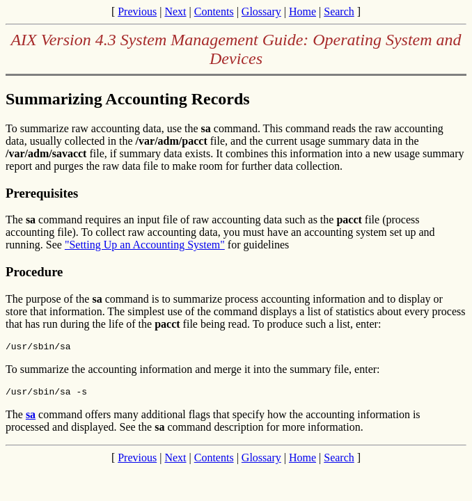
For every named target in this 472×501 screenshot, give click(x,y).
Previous (137, 11)
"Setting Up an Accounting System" (145, 244)
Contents (214, 11)
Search (339, 11)
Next (175, 11)
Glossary (261, 11)
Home (302, 11)
